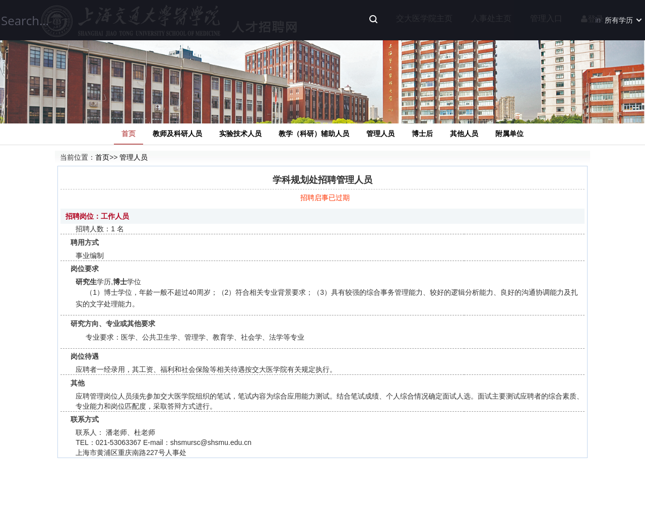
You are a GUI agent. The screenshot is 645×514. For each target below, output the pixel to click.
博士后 (422, 134)
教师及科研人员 (177, 134)
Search (373, 19)
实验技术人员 (240, 134)
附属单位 (509, 134)
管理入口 (546, 18)
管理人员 (380, 134)
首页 (128, 134)
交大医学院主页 (424, 18)
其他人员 (464, 134)
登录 (592, 19)
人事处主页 (491, 18)
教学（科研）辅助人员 (314, 134)
